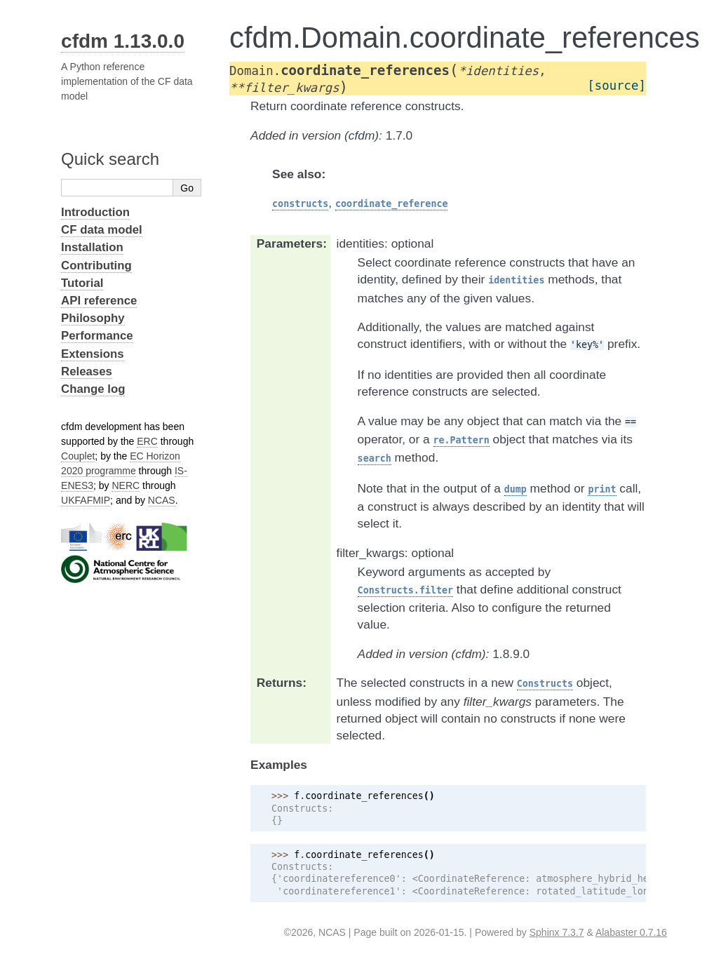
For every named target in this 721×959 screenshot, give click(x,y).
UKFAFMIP (85, 500)
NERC (126, 485)
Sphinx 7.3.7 (557, 932)
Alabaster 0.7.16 (631, 932)
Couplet (78, 456)
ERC (147, 441)
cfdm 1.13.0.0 (122, 41)
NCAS (161, 500)
